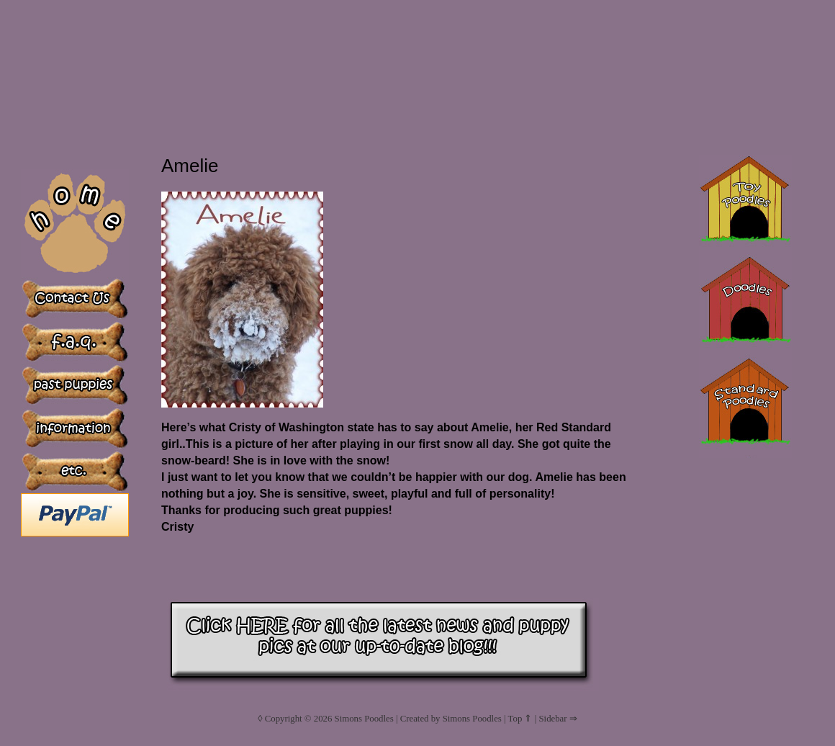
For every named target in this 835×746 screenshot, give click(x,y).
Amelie (189, 165)
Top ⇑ (520, 719)
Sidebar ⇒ (557, 719)
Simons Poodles (364, 719)
